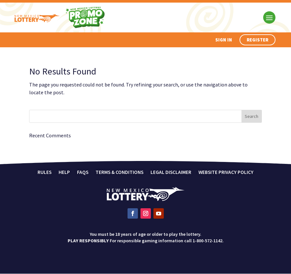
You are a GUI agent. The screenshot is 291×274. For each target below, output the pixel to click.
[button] (269, 17)
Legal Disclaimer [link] (171, 172)
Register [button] (258, 40)
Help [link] (64, 172)
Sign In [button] (225, 40)
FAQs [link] (82, 172)
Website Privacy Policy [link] (225, 172)
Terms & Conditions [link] (119, 172)
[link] (146, 199)
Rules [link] (44, 172)
